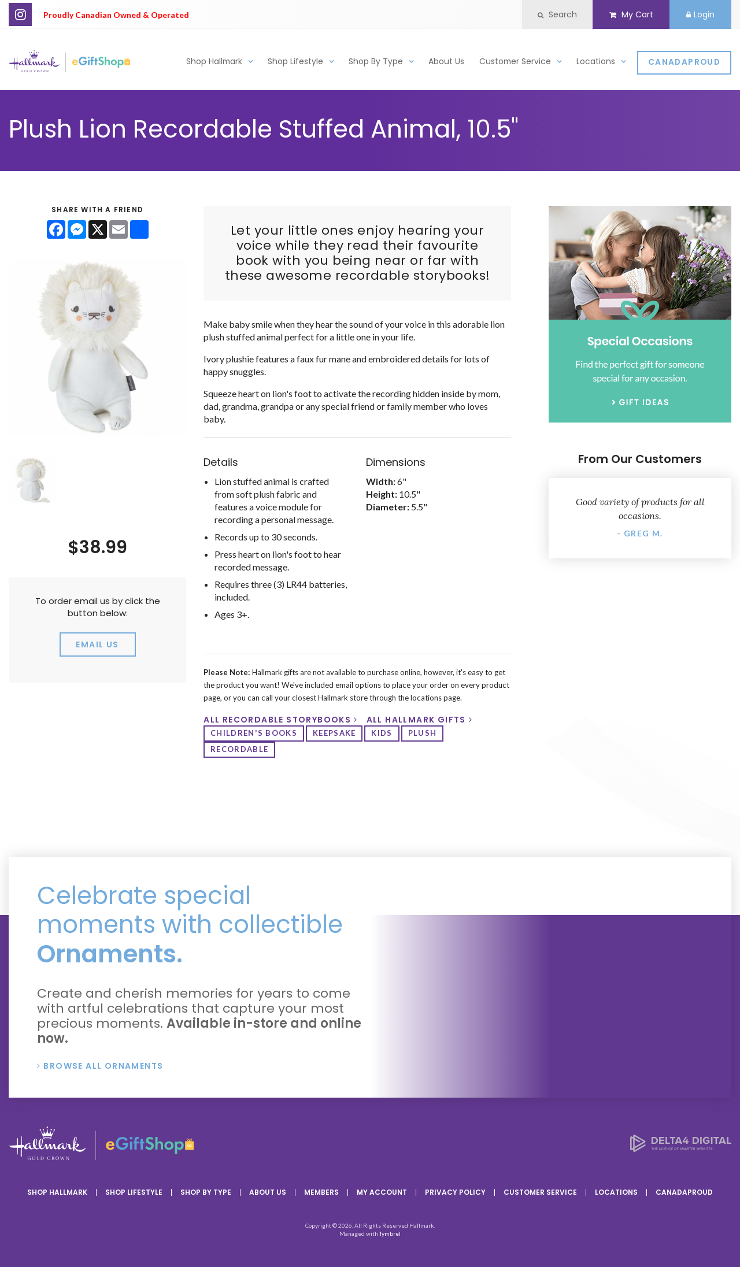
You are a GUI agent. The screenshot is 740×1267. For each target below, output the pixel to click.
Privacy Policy (455, 1192)
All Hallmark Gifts (416, 719)
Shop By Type (376, 61)
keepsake (334, 733)
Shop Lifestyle (295, 61)
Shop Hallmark (214, 61)
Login (700, 14)
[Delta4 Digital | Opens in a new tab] (680, 1148)
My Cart (631, 14)
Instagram (20, 14)
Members (321, 1192)
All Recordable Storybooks (277, 719)
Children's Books (253, 733)
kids (381, 733)
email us (97, 644)
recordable (239, 749)
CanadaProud (684, 62)
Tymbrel (390, 1233)
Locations (595, 61)
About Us (446, 61)
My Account (382, 1192)
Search (557, 14)
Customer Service (515, 61)
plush (422, 733)
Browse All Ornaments (103, 1066)
